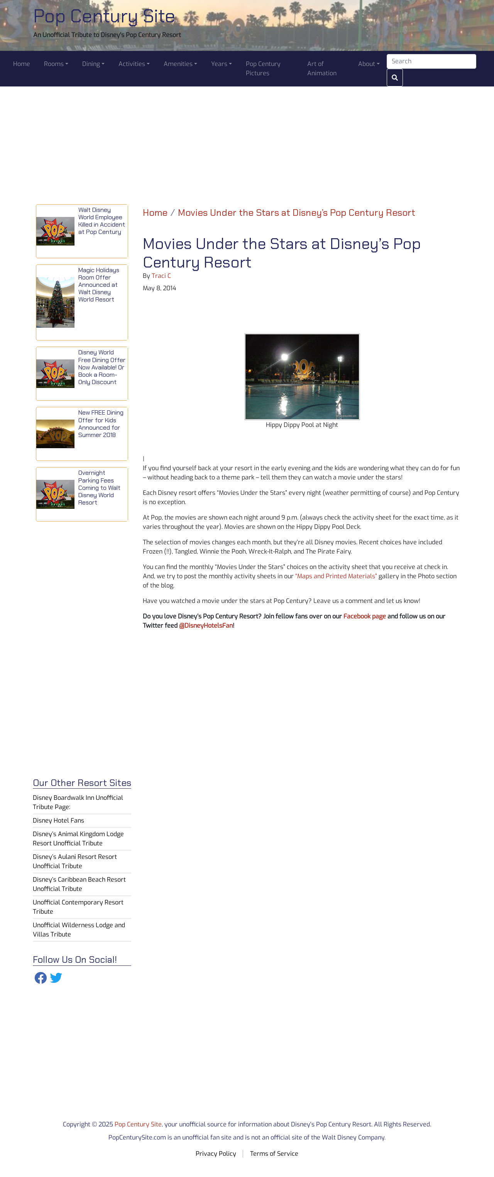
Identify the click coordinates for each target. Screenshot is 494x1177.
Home (155, 212)
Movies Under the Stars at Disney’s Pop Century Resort (296, 212)
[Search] (431, 61)
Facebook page (364, 616)
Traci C (161, 276)
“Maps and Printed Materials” (336, 576)
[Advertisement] (247, 140)
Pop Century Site (104, 16)
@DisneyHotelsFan (206, 626)
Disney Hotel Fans (58, 820)
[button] (56, 64)
